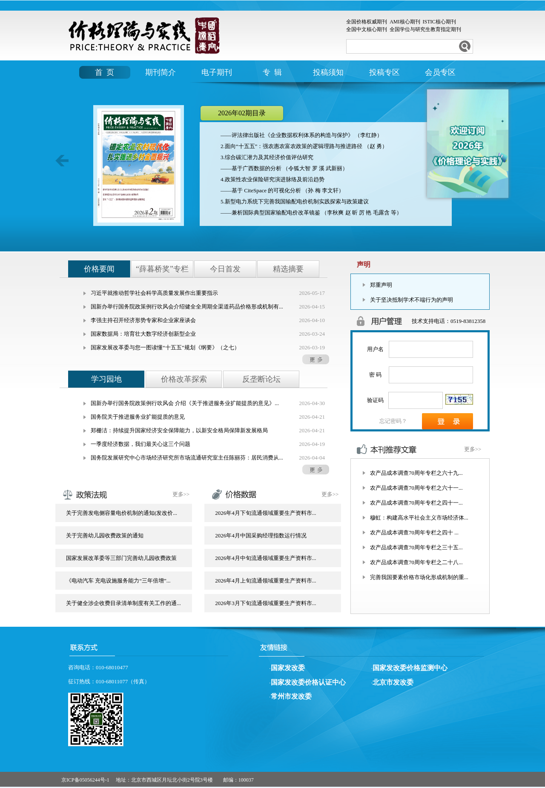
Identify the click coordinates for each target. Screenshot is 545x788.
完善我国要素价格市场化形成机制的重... (419, 577)
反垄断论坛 (261, 379)
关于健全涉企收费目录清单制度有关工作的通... (123, 603)
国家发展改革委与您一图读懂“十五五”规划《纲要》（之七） (165, 347)
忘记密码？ (393, 421)
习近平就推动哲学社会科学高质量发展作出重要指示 (154, 293)
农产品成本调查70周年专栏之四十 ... (414, 532)
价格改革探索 (184, 379)
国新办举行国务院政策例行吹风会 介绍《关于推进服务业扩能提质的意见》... (185, 403)
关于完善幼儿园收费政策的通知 (104, 535)
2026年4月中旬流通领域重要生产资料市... (265, 558)
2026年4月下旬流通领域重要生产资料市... (265, 513)
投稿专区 (384, 72)
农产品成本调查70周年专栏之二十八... (416, 562)
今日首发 (225, 269)
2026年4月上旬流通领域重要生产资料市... (265, 580)
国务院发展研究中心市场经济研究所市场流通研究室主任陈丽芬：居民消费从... (187, 457)
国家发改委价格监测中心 (410, 667)
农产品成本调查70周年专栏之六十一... (416, 488)
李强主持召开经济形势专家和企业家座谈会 (143, 320)
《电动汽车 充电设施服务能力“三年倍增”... (118, 580)
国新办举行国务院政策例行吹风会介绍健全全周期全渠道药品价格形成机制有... (187, 306)
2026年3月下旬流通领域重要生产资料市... (265, 603)
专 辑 (272, 72)
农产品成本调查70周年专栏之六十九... (416, 473)
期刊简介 (160, 72)
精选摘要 (288, 269)
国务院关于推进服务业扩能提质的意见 (138, 417)
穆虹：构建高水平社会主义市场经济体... (419, 517)
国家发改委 (288, 667)
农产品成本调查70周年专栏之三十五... (416, 547)
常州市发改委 (291, 696)
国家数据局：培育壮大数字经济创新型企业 (143, 334)
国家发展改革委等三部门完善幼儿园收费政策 (121, 558)
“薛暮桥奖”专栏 (162, 269)
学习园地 (106, 379)
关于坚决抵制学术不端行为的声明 (411, 300)
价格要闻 (99, 269)
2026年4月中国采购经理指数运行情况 (261, 535)
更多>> (181, 494)
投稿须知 (328, 72)
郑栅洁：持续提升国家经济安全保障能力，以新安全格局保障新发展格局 (179, 430)
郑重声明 (381, 285)
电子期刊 (216, 72)
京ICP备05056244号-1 (85, 780)
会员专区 (440, 72)
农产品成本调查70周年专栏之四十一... (416, 503)
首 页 (104, 72)
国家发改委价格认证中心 (308, 682)
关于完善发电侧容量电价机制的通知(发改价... (121, 513)
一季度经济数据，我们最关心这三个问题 (140, 444)
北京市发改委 (393, 682)
